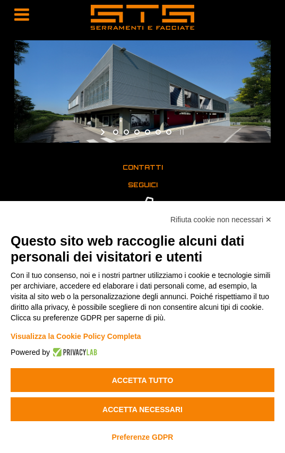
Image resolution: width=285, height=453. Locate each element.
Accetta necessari (142, 409)
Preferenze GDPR (143, 437)
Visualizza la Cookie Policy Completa (76, 336)
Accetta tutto (143, 380)
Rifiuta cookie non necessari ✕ (221, 219)
